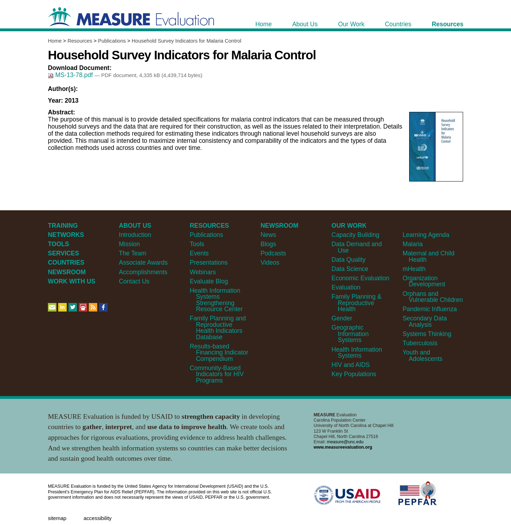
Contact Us (134, 281)
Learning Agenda (425, 234)
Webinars (203, 272)
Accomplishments (143, 272)
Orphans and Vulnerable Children (432, 296)
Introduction (135, 234)
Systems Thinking (426, 333)
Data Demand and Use (356, 247)
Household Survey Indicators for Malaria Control (186, 41)
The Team (132, 253)
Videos (269, 262)
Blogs (268, 244)
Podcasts (273, 253)
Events (199, 253)
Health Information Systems (356, 352)
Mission (129, 244)
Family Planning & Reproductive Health (356, 303)
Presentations (209, 262)
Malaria (412, 244)
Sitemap (57, 518)
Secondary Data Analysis (424, 321)
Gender (341, 318)
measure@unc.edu (345, 441)
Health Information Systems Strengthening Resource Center (216, 300)
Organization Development (423, 281)
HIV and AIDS (350, 364)
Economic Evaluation (360, 278)
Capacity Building (355, 234)
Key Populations (353, 374)
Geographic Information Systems (350, 333)
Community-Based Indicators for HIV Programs (217, 374)
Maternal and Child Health (428, 256)
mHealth (413, 268)
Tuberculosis (419, 343)
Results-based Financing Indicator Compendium (219, 352)
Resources (79, 41)
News (268, 234)
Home (55, 41)
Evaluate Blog (209, 281)
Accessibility (97, 518)
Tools (197, 244)
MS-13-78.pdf (71, 75)
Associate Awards (143, 262)
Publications (112, 41)
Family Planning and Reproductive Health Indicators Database (218, 327)
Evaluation (345, 287)
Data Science (349, 268)
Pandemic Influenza (429, 309)
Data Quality (348, 259)
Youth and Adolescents (422, 355)
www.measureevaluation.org (343, 447)
